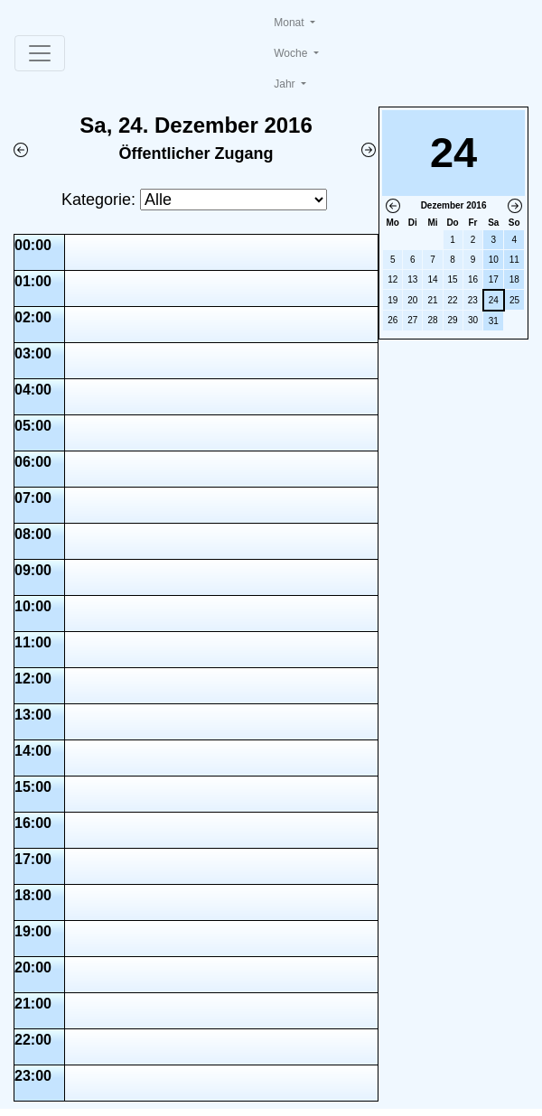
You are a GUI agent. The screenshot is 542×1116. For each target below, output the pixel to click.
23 (473, 300)
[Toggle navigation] (39, 53)
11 (514, 260)
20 (412, 300)
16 (473, 279)
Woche (292, 53)
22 (453, 300)
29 (453, 320)
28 (432, 320)
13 (412, 279)
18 (514, 279)
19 (392, 300)
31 (494, 321)
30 (473, 320)
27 (412, 320)
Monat (290, 22)
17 (494, 279)
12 (392, 279)
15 (453, 279)
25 (514, 300)
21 (432, 300)
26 (392, 320)
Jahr (286, 84)
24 (494, 300)
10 (494, 260)
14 (432, 279)
